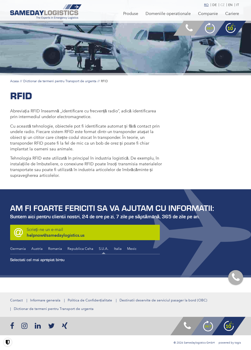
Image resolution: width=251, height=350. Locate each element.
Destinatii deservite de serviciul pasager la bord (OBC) (163, 300)
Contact (16, 300)
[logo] (46, 11)
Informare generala (45, 300)
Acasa (14, 81)
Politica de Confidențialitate (90, 300)
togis (238, 342)
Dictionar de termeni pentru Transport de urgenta (59, 81)
